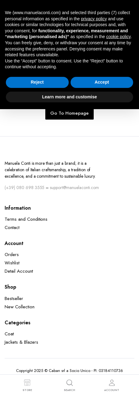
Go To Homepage (69, 113)
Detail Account (19, 271)
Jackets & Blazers (21, 342)
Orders (12, 254)
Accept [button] (102, 82)
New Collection (20, 306)
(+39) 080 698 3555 (24, 187)
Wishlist (12, 262)
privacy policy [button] (94, 18)
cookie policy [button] (118, 36)
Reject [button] (37, 82)
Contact (12, 227)
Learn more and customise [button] (69, 96)
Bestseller (14, 298)
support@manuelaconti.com (74, 187)
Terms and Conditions (26, 219)
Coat (9, 333)
